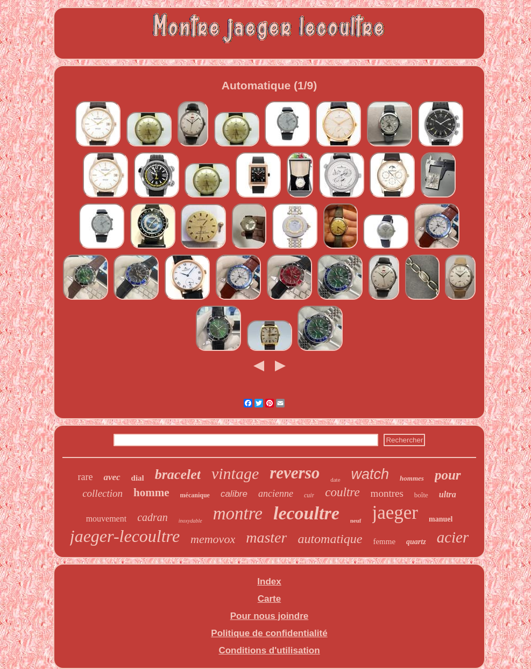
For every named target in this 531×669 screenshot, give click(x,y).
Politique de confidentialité (269, 633)
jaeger (395, 512)
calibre (234, 494)
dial (137, 478)
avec (111, 477)
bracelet (178, 474)
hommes (412, 478)
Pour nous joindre (269, 616)
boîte (421, 495)
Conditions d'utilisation (269, 650)
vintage (235, 473)
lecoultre (306, 513)
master (266, 537)
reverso (295, 472)
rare (85, 476)
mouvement (106, 518)
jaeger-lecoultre (125, 536)
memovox (212, 539)
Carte (269, 599)
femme (384, 541)
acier (453, 537)
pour (448, 475)
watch (370, 474)
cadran (152, 517)
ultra (447, 494)
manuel (440, 519)
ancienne (275, 493)
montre (238, 513)
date (335, 479)
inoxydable (190, 521)
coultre (342, 492)
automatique (330, 539)
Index (269, 581)
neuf (356, 520)
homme (151, 492)
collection (102, 493)
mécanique (195, 495)
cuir (309, 495)
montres (387, 493)
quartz (416, 542)
